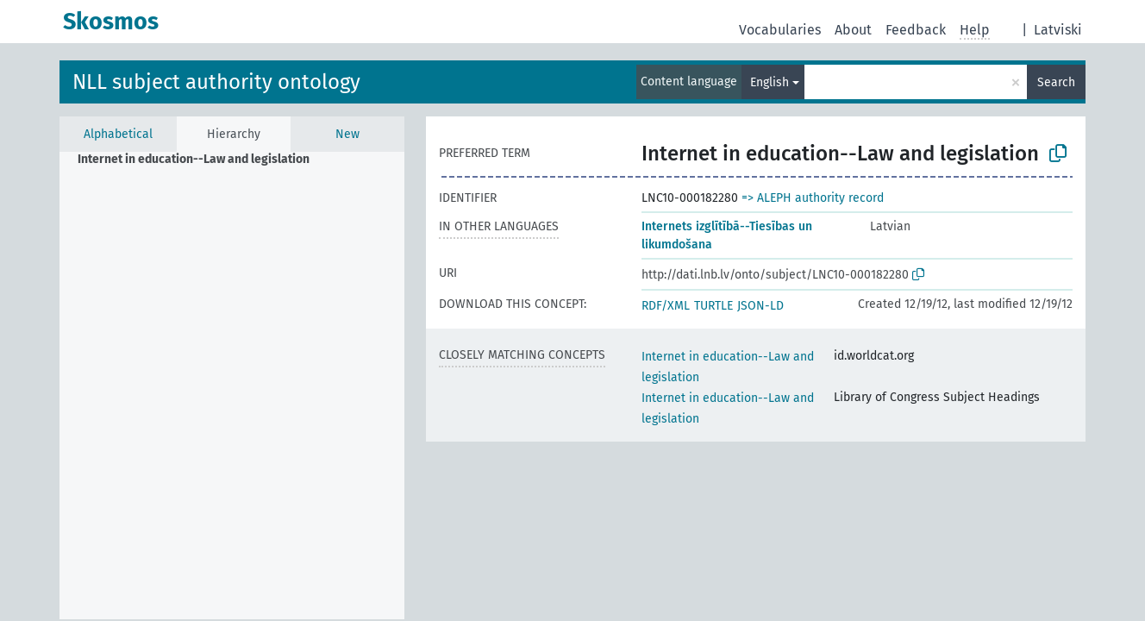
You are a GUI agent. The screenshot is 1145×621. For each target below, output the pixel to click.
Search (1056, 82)
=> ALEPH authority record (812, 198)
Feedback (915, 30)
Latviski (1058, 30)
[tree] (231, 385)
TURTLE (713, 305)
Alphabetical (118, 134)
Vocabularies (780, 30)
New (347, 134)
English (769, 82)
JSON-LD (760, 305)
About (853, 30)
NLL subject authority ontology (216, 82)
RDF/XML (665, 305)
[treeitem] (201, 159)
